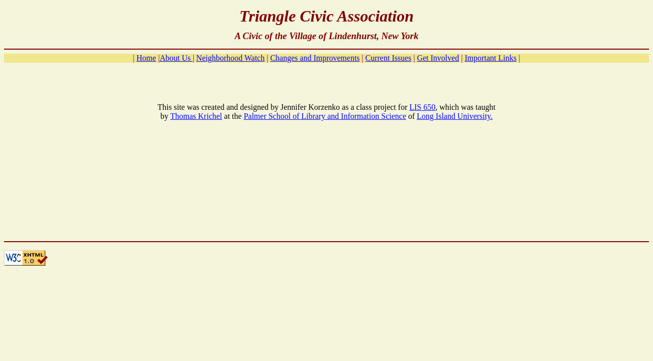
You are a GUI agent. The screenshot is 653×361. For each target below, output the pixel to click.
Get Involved (438, 58)
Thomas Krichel (196, 116)
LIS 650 (422, 107)
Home (146, 58)
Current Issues (389, 58)
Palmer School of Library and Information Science (325, 116)
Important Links (491, 58)
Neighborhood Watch (230, 58)
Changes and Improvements (315, 58)
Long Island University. (454, 116)
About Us (176, 58)
